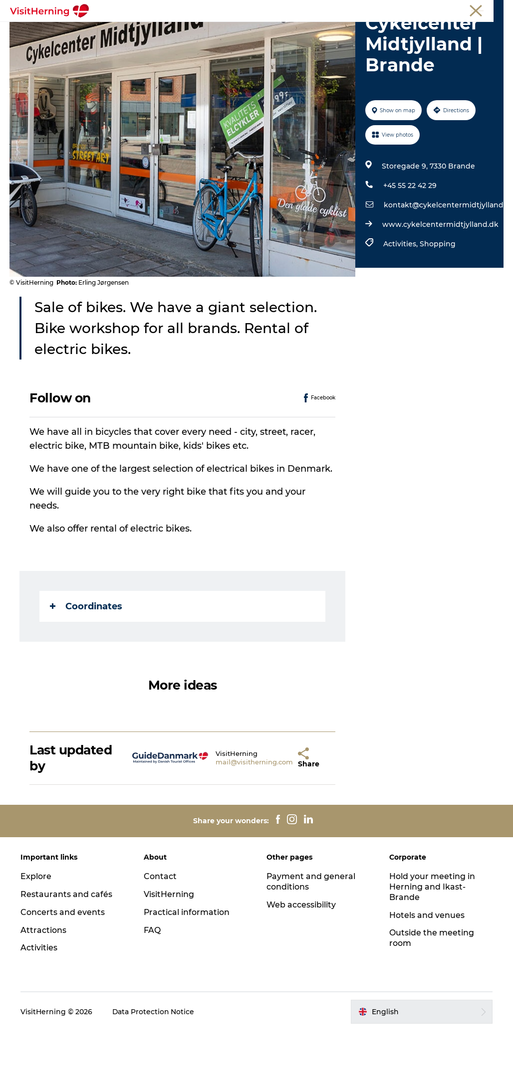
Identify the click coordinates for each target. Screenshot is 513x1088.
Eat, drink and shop (221, 32)
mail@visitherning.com (234, 819)
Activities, (401, 300)
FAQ (152, 986)
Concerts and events (63, 969)
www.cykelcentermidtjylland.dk (440, 281)
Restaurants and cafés (67, 951)
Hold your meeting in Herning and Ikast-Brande (432, 943)
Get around (180, 42)
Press (495, 9)
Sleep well (235, 42)
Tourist (382, 9)
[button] (278, 814)
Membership (458, 9)
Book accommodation (312, 42)
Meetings (416, 9)
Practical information (187, 969)
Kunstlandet (296, 32)
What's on (151, 32)
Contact (160, 933)
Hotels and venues (427, 971)
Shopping (438, 300)
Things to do (358, 32)
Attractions (44, 986)
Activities (39, 1004)
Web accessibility (301, 961)
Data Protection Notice (154, 1068)
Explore (36, 933)
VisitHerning (169, 951)
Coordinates (86, 662)
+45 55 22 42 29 (410, 242)
